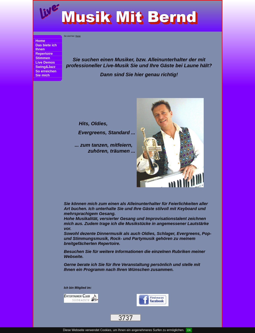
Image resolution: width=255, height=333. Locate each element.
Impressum (50, 322)
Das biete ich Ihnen (46, 47)
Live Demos (45, 62)
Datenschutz (69, 322)
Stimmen (43, 58)
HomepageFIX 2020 (120, 326)
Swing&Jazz (46, 67)
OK (189, 330)
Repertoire (44, 54)
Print (143, 326)
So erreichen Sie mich (46, 73)
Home (40, 41)
